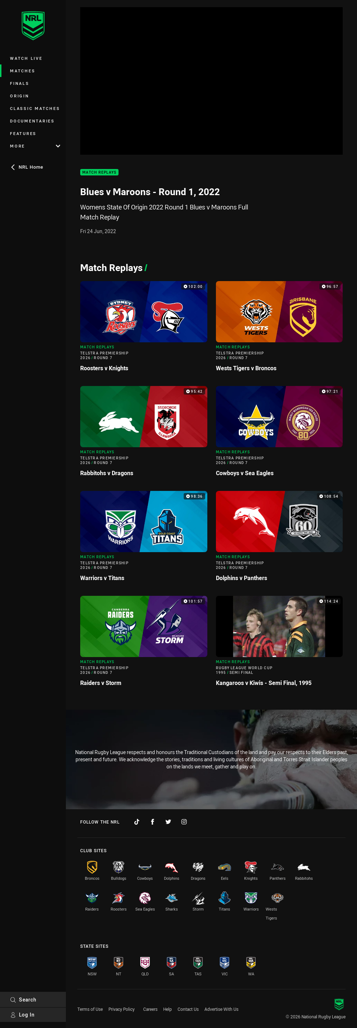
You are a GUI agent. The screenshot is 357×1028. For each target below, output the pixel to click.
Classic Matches (35, 108)
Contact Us (188, 1009)
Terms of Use (90, 1009)
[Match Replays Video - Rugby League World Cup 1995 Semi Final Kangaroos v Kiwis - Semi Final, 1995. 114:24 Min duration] (279, 644)
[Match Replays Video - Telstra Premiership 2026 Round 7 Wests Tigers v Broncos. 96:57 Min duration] (279, 329)
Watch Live (26, 58)
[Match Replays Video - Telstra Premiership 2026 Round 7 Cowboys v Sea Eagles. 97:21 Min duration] (279, 434)
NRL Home (26, 167)
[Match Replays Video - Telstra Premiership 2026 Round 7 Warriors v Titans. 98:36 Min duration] (143, 539)
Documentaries (32, 121)
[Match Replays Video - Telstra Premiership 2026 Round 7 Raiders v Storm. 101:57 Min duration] (143, 644)
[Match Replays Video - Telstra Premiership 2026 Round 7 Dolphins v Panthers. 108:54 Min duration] (279, 539)
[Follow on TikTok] (137, 821)
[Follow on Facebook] (152, 821)
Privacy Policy (121, 1009)
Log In (22, 1014)
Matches (22, 70)
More (35, 146)
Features (23, 133)
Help (167, 1009)
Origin (19, 95)
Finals (19, 83)
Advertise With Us (221, 1009)
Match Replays (99, 172)
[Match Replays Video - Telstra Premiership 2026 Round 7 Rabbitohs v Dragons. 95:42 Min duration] (143, 434)
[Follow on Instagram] (184, 821)
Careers (150, 1009)
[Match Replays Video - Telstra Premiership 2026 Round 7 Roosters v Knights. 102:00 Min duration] (143, 329)
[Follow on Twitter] (168, 821)
